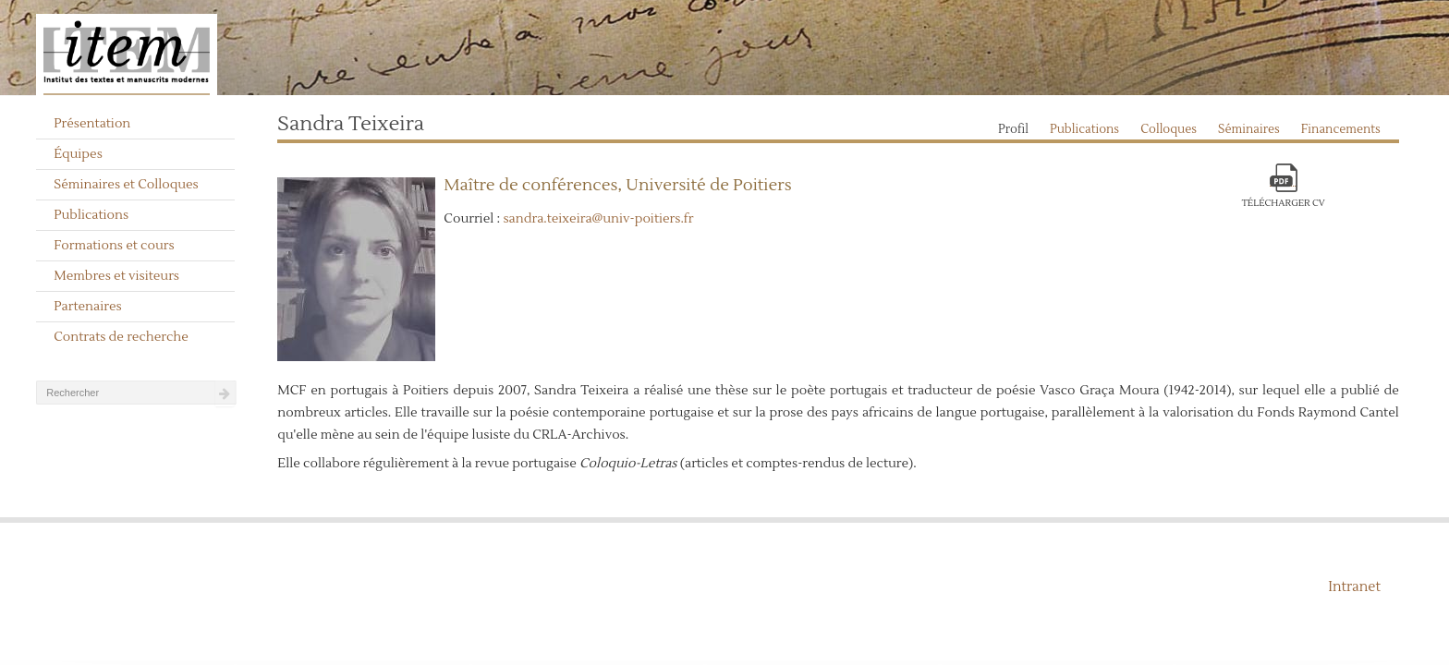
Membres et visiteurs (116, 276)
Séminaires (1249, 129)
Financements (1341, 129)
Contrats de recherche (121, 337)
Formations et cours (114, 245)
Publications (91, 215)
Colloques (1168, 129)
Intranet (1354, 587)
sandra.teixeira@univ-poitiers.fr (598, 219)
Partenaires (88, 306)
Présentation (92, 123)
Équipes (78, 154)
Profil (1013, 129)
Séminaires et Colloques (126, 184)
